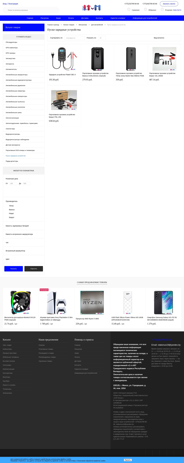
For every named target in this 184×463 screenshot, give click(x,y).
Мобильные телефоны (11, 357)
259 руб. (81, 324)
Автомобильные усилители (15, 107)
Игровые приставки (10, 353)
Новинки (42, 345)
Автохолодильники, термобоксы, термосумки (22, 123)
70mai (11, 206)
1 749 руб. (46, 324)
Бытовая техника (9, 361)
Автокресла (10, 64)
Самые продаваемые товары (92, 282)
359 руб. (131, 81)
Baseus (12, 210)
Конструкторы (8, 373)
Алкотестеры (10, 129)
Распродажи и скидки (46, 353)
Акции (58, 18)
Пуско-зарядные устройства (16, 156)
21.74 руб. (10, 324)
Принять (128, 460)
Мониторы (6, 377)
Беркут (11, 217)
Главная (30, 18)
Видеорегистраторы (13, 134)
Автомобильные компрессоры (16, 96)
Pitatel (11, 213)
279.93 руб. (97, 81)
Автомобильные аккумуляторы (17, 75)
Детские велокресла (13, 145)
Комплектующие (8, 369)
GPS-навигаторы (12, 48)
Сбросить (33, 269)
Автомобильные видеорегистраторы (19, 80)
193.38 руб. (64, 81)
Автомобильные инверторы (15, 91)
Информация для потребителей (145, 18)
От (7, 183)
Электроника (7, 393)
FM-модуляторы (11, 42)
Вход (5, 4)
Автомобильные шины (14, 112)
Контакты (99, 18)
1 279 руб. (151, 324)
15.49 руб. (117, 324)
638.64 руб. (64, 123)
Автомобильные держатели (15, 85)
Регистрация (13, 4)
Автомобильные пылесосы (15, 102)
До (20, 183)
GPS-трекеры (10, 53)
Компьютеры (7, 349)
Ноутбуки (6, 381)
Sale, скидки (7, 345)
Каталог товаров (24, 27)
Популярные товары (46, 349)
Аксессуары (7, 365)
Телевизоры (7, 389)
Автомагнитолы (11, 69)
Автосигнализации (12, 118)
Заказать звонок (169, 4)
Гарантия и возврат (118, 18)
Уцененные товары (45, 361)
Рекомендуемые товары (47, 357)
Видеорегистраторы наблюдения (17, 139)
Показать (13, 269)
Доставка (84, 18)
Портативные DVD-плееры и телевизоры (20, 150)
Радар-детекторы (12, 161)
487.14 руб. (164, 81)
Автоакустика (10, 58)
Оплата (71, 18)
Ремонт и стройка (9, 385)
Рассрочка (44, 18)
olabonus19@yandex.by (169, 345)
